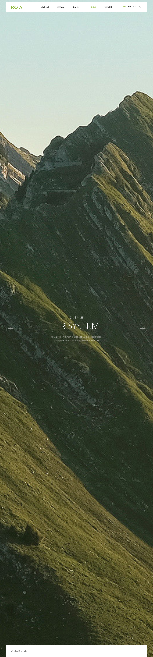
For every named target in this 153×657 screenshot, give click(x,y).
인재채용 (17, 651)
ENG (129, 7)
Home (12, 651)
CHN (134, 7)
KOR (124, 7)
